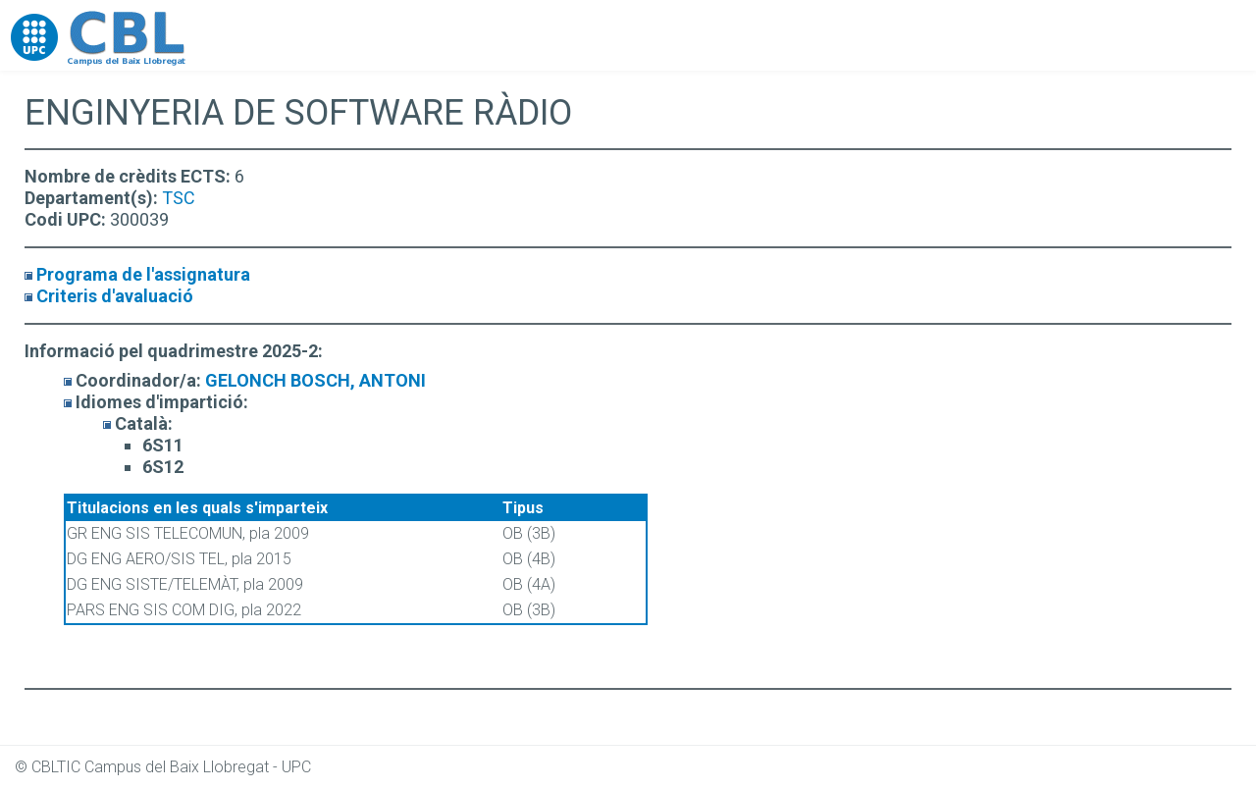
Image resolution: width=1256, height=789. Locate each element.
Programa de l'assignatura (143, 274)
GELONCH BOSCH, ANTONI (315, 380)
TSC (178, 197)
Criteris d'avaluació (114, 296)
